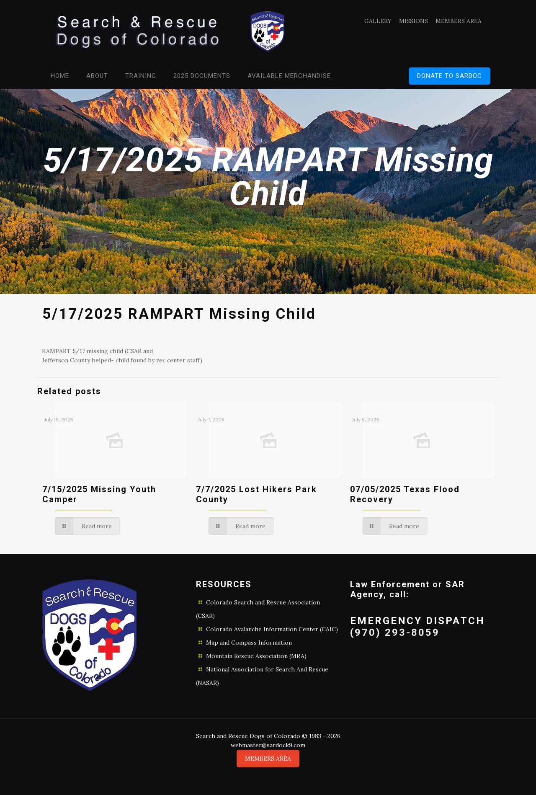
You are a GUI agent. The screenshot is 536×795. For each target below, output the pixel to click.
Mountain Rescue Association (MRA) (256, 656)
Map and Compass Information (249, 642)
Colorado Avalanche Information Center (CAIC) (272, 629)
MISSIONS (413, 21)
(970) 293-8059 (395, 632)
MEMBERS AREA (459, 21)
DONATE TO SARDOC (449, 76)
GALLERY (378, 21)
